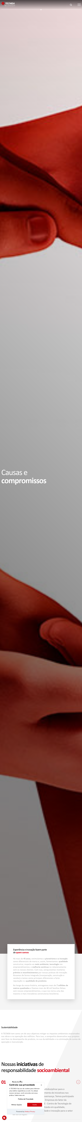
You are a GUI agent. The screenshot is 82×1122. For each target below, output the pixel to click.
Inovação (11, 1082)
